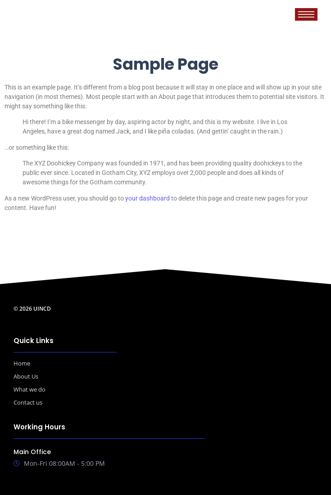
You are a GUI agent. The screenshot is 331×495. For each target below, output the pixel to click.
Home (22, 363)
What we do (29, 389)
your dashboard (147, 198)
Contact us (28, 402)
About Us (26, 376)
